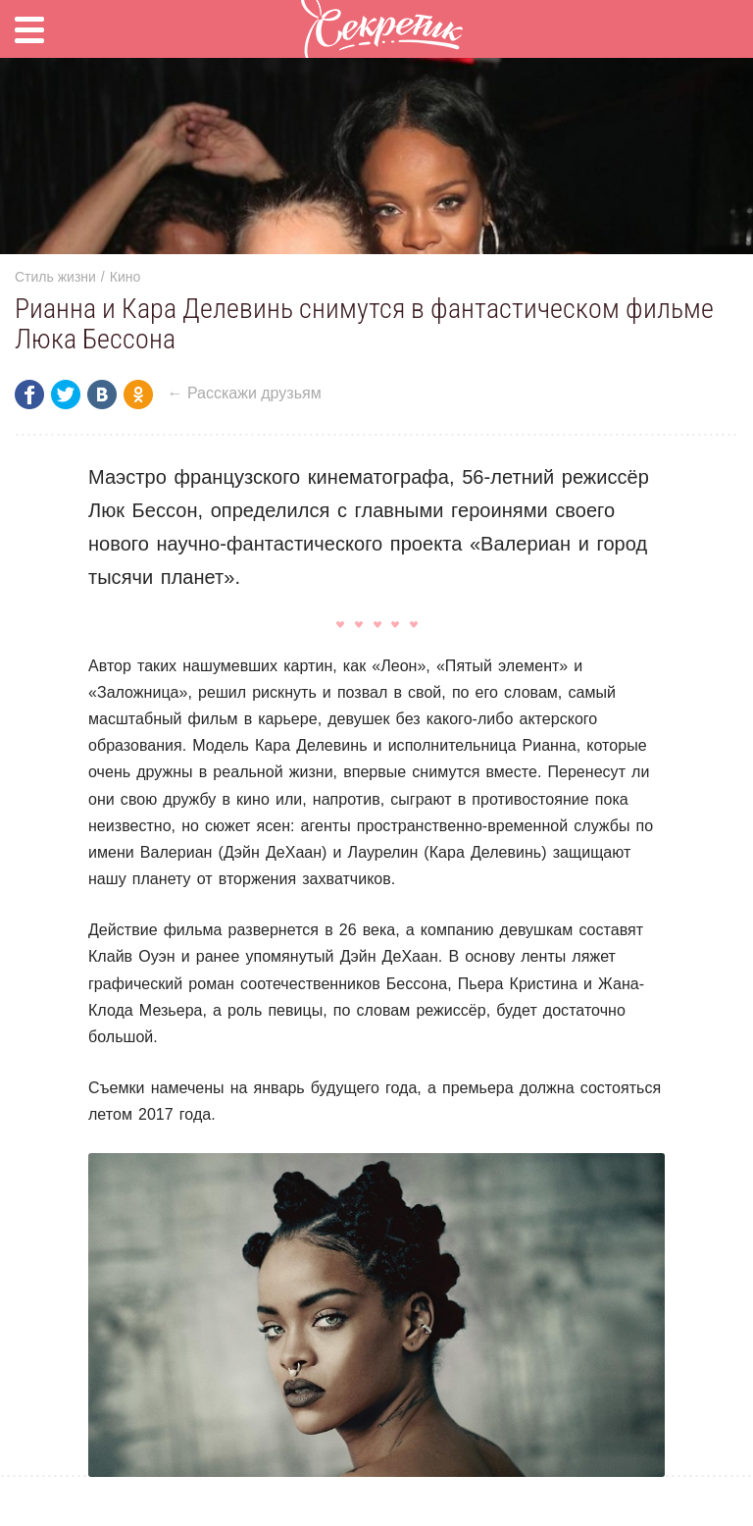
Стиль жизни (55, 277)
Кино (125, 277)
